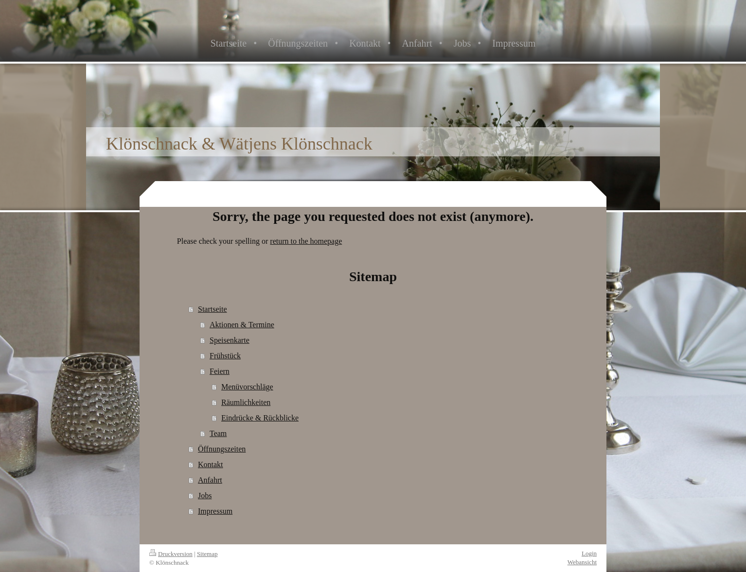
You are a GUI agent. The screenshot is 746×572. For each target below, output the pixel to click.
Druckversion (171, 553)
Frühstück (225, 356)
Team (218, 433)
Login (589, 553)
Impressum (215, 511)
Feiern (220, 371)
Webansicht (582, 562)
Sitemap (207, 553)
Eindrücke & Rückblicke (260, 418)
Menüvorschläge (247, 387)
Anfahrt (210, 480)
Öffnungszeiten (222, 449)
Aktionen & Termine (242, 324)
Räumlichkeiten (245, 402)
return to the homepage (306, 241)
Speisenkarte (229, 340)
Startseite (212, 309)
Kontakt (210, 464)
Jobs (205, 495)
